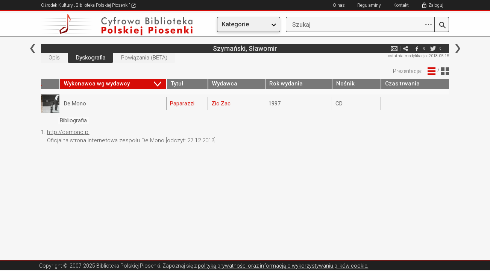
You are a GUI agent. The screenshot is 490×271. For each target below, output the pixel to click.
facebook (416, 48)
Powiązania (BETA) (144, 57)
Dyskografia (90, 57)
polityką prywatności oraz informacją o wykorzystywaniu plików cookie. (283, 266)
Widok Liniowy (431, 71)
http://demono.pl (68, 132)
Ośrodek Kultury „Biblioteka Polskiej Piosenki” (88, 5)
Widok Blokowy (445, 71)
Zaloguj (435, 5)
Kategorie (235, 24)
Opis (54, 57)
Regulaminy (369, 5)
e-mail (394, 48)
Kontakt (401, 5)
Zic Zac (221, 103)
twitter (433, 48)
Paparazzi (182, 103)
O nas (339, 5)
